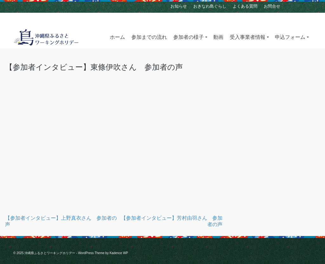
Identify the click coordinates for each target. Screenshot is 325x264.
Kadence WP (118, 253)
